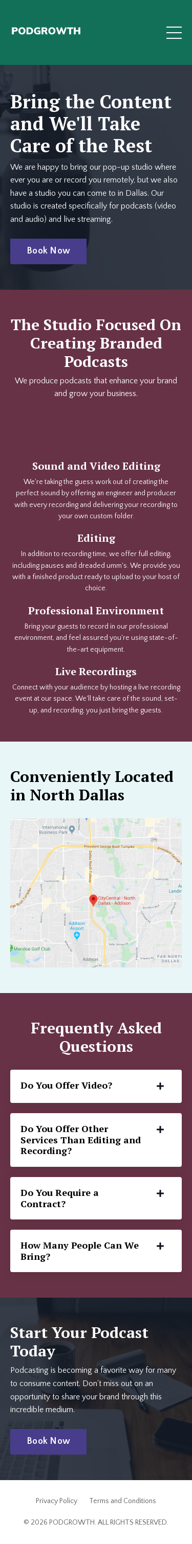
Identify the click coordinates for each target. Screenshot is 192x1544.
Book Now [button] (48, 251)
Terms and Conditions (122, 1501)
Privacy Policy (56, 1501)
